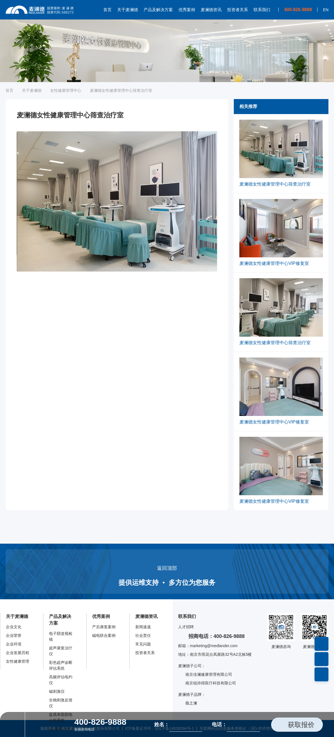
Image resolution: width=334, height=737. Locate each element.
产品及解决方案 (158, 9)
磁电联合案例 (104, 635)
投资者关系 (237, 9)
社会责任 (143, 635)
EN (325, 10)
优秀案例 (186, 9)
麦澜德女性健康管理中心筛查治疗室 (275, 184)
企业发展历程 (17, 652)
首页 (107, 9)
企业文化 (13, 627)
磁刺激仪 (57, 691)
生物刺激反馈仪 (60, 703)
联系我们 (262, 9)
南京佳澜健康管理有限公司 (205, 674)
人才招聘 (186, 627)
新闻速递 (143, 627)
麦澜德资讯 (211, 9)
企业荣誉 (13, 635)
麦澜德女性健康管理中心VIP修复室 (274, 263)
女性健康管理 (17, 661)
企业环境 (13, 644)
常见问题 (143, 644)
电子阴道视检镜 (60, 636)
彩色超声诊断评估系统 (60, 665)
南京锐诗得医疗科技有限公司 (207, 683)
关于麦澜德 (127, 9)
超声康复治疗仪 (60, 651)
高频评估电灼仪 (60, 680)
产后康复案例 (104, 627)
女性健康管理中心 (65, 90)
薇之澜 (187, 703)
